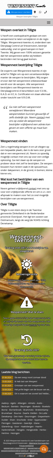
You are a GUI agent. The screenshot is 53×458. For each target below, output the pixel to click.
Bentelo (15, 406)
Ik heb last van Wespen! (26, 381)
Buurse (17, 413)
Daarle (26, 413)
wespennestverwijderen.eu (26, 453)
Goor (16, 426)
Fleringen (6, 423)
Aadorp (5, 403)
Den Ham (18, 416)
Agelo (13, 403)
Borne (4, 409)
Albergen (22, 403)
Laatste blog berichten (16, 372)
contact (40, 117)
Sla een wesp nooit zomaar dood (30, 377)
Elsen (12, 419)
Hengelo (21, 430)
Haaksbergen (27, 426)
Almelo (31, 403)
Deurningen (30, 416)
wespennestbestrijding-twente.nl (14, 450)
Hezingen (15, 433)
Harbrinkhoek (8, 430)
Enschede (21, 419)
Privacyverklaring (26, 445)
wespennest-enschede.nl (38, 448)
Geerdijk (28, 423)
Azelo (39, 403)
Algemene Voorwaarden (39, 443)
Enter (30, 419)
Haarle (38, 426)
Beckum (5, 406)
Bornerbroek (15, 409)
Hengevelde (32, 430)
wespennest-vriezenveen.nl (15, 448)
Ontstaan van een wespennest (29, 385)
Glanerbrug (7, 426)
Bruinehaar (7, 413)
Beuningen (25, 406)
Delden (33, 413)
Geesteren (17, 423)
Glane (36, 423)
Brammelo (28, 409)
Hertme (5, 433)
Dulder (5, 419)
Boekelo (36, 406)
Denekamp (7, 416)
